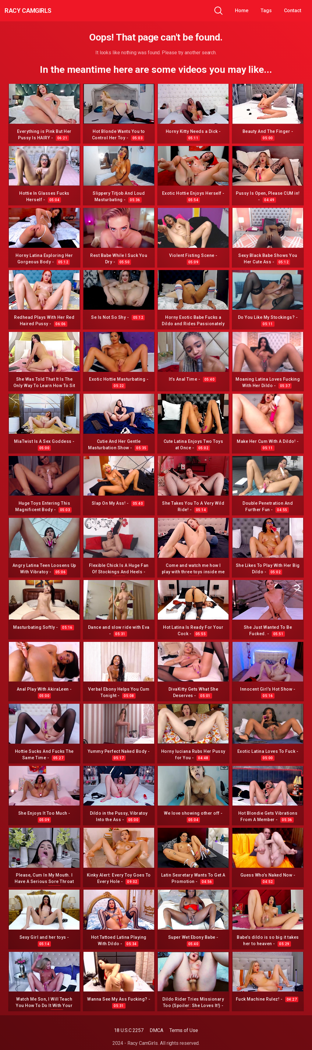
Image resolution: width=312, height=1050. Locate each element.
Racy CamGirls (37, 10)
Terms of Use (183, 1030)
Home (241, 10)
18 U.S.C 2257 (129, 1030)
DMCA (156, 1030)
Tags (266, 10)
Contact (292, 10)
